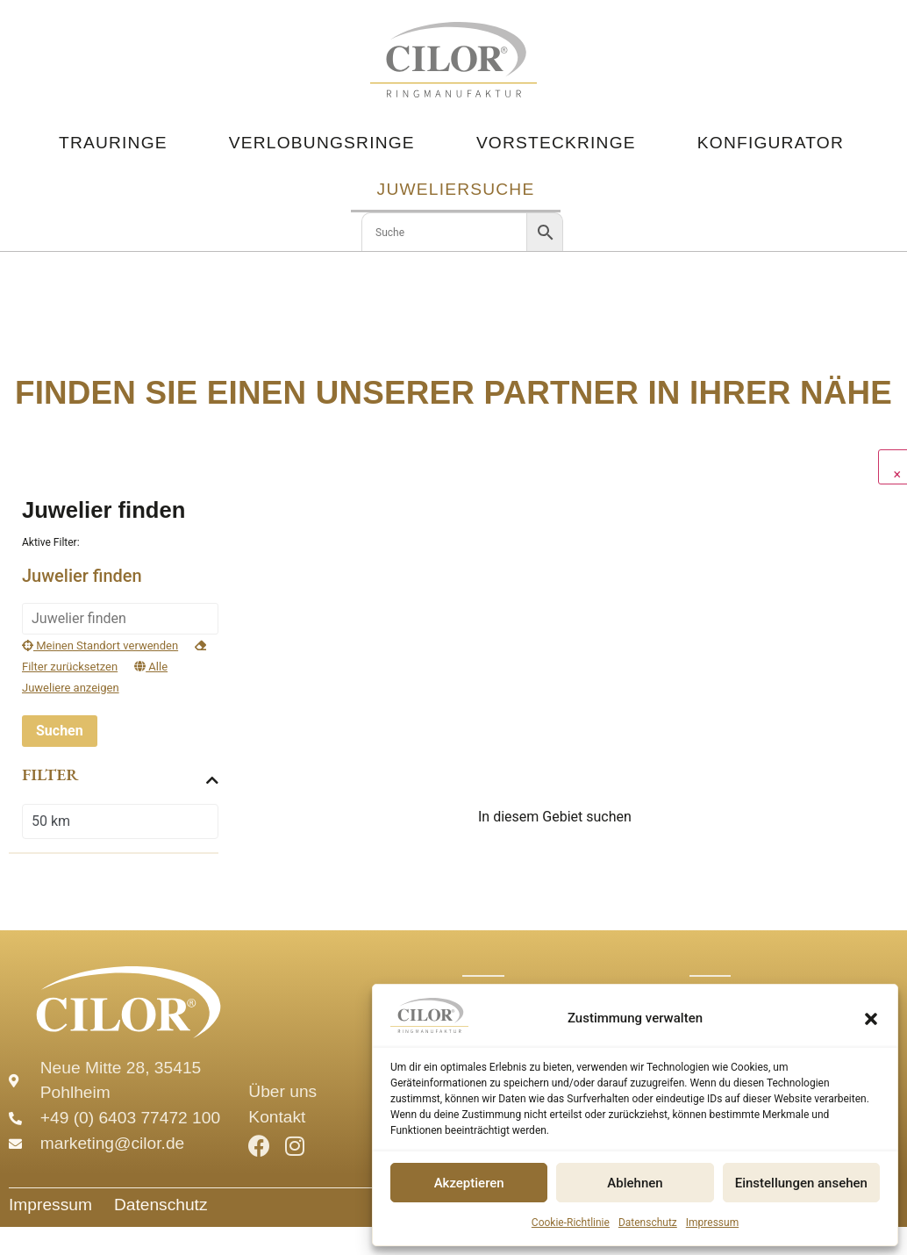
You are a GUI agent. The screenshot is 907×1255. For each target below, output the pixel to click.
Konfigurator (770, 142)
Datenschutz (647, 1222)
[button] (871, 1019)
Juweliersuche (456, 189)
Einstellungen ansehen (801, 1183)
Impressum (712, 1222)
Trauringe (113, 142)
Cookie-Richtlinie (571, 1222)
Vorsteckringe (556, 142)
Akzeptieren (469, 1183)
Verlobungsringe (322, 142)
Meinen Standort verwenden (100, 645)
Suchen (59, 730)
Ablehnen (634, 1183)
